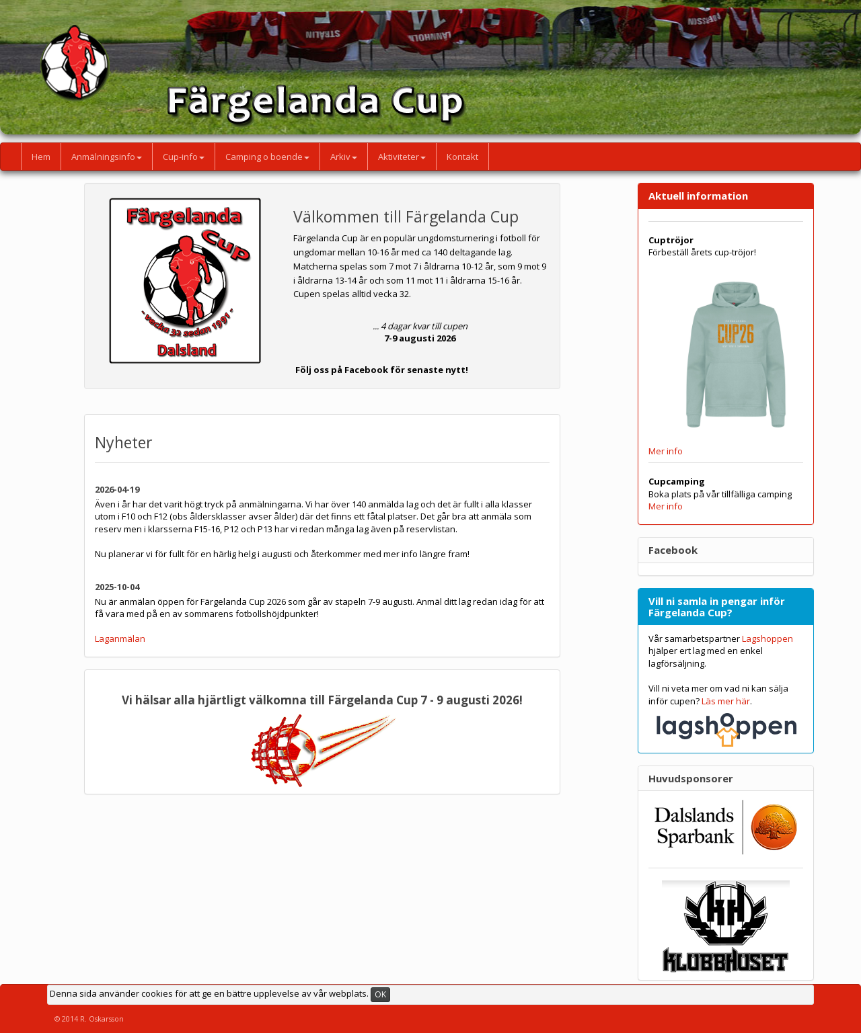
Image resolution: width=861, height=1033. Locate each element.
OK (380, 994)
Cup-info (183, 157)
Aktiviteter (402, 157)
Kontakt (462, 157)
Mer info (665, 451)
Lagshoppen (767, 638)
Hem (41, 157)
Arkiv (343, 157)
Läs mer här (726, 701)
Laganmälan (120, 638)
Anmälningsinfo (106, 157)
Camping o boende (267, 157)
